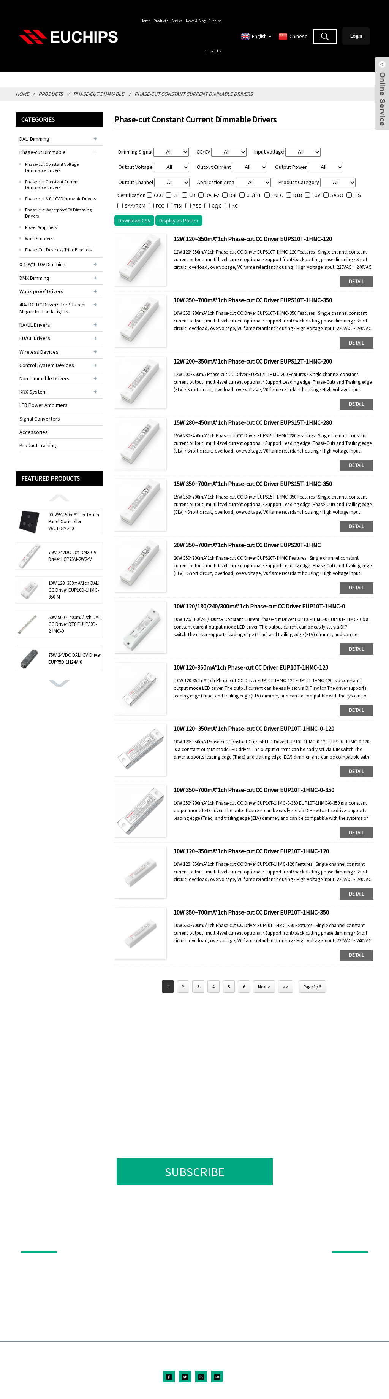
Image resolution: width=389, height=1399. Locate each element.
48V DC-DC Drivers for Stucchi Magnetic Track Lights (52, 308)
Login (356, 36)
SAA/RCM (135, 205)
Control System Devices (46, 365)
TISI (178, 205)
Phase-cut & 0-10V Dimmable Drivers (60, 199)
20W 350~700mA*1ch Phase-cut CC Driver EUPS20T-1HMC (247, 545)
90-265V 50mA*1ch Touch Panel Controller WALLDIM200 (73, 521)
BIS (357, 195)
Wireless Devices (39, 351)
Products (160, 20)
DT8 (297, 195)
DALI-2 (212, 195)
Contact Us (212, 51)
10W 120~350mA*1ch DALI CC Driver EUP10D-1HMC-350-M (74, 590)
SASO (336, 195)
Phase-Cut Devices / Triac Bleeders (58, 249)
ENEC (277, 195)
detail (356, 281)
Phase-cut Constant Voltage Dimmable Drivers (52, 167)
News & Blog (196, 20)
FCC (160, 205)
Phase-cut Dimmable (98, 94)
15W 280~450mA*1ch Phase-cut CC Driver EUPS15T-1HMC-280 (253, 422)
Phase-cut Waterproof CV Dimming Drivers (58, 213)
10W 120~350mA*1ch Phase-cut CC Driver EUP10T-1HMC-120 (251, 851)
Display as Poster (179, 220)
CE (176, 195)
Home (145, 20)
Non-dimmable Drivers (44, 378)
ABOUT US (345, 1241)
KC (235, 205)
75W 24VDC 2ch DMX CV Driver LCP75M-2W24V (72, 555)
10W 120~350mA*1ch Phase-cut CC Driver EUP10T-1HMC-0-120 (254, 728)
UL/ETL (254, 195)
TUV (316, 195)
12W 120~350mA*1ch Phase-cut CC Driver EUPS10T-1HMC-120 (253, 239)
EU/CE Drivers (34, 338)
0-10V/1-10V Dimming (42, 264)
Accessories (33, 432)
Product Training (37, 445)
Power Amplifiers (41, 227)
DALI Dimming (34, 138)
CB (192, 195)
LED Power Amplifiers (43, 405)
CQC (216, 205)
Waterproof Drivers (41, 291)
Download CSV (134, 220)
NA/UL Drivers (34, 324)
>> (285, 986)
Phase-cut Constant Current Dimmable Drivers (193, 94)
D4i (232, 195)
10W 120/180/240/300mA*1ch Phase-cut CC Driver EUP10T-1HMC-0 (259, 606)
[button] (59, 497)
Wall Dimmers (38, 238)
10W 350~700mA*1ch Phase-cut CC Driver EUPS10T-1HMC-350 (253, 300)
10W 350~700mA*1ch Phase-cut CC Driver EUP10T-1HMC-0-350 (254, 790)
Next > (264, 986)
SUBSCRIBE (195, 1172)
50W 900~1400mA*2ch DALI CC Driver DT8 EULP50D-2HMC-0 (75, 624)
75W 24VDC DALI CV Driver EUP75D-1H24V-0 (74, 658)
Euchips (215, 20)
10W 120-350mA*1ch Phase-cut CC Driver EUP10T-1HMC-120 (251, 667)
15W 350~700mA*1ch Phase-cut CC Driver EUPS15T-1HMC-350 (253, 484)
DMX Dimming (34, 278)
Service (176, 20)
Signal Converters (39, 418)
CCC (158, 195)
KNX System (33, 391)
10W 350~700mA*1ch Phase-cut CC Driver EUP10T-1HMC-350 (251, 912)
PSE (197, 205)
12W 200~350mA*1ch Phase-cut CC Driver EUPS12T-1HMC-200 (253, 361)
